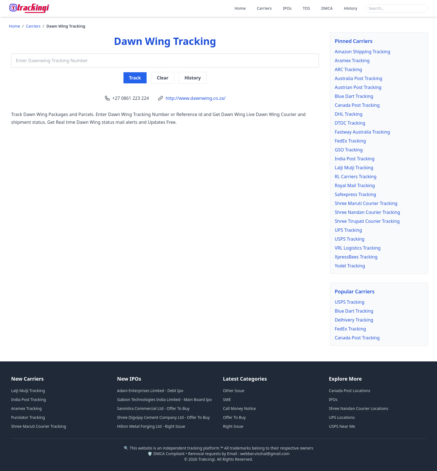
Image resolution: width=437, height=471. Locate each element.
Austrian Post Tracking (358, 87)
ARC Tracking (348, 69)
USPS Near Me (342, 426)
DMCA (327, 8)
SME (227, 399)
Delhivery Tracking (354, 320)
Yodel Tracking (350, 266)
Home (240, 8)
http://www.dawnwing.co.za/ (195, 98)
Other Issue (233, 390)
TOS (306, 8)
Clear (162, 78)
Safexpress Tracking (355, 194)
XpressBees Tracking (356, 257)
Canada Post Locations (349, 390)
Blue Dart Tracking (354, 96)
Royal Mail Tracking (355, 185)
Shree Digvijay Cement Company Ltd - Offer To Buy (163, 417)
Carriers (264, 8)
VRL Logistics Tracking (358, 248)
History (350, 8)
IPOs (287, 8)
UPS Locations (342, 417)
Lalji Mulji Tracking (354, 168)
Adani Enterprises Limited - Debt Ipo (150, 390)
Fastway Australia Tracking (362, 132)
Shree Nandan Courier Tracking (367, 212)
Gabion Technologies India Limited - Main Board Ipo (164, 399)
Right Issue (233, 426)
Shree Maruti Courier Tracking (366, 203)
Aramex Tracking (352, 60)
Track (135, 78)
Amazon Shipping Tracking (362, 52)
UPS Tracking (348, 230)
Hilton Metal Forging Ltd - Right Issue (151, 426)
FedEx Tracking (350, 141)
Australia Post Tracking (358, 78)
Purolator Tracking (28, 417)
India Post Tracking (355, 159)
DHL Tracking (349, 114)
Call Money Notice (239, 408)
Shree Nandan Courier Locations (358, 408)
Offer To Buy (234, 417)
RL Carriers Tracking (356, 176)
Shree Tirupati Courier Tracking (367, 221)
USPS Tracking (350, 239)
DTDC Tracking (350, 123)
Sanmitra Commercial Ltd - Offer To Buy (153, 408)
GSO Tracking (349, 150)
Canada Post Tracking (357, 105)
